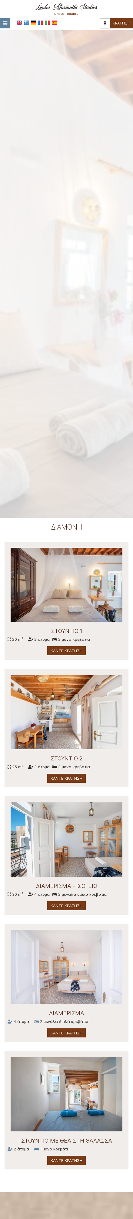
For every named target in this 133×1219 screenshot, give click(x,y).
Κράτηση (121, 23)
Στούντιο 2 (66, 758)
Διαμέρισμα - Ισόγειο (66, 886)
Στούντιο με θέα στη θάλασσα (66, 1140)
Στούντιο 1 (66, 631)
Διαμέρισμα (66, 1013)
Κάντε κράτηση (66, 651)
